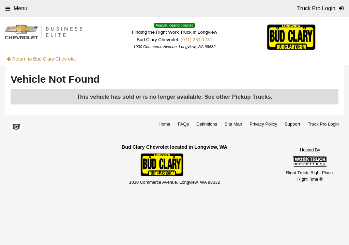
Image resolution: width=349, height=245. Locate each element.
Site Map (233, 124)
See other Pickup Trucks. (238, 97)
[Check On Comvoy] (16, 127)
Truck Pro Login (323, 124)
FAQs (183, 124)
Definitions (206, 124)
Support (292, 124)
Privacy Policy (263, 124)
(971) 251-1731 (196, 39)
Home (164, 124)
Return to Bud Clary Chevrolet (41, 59)
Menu (16, 8)
